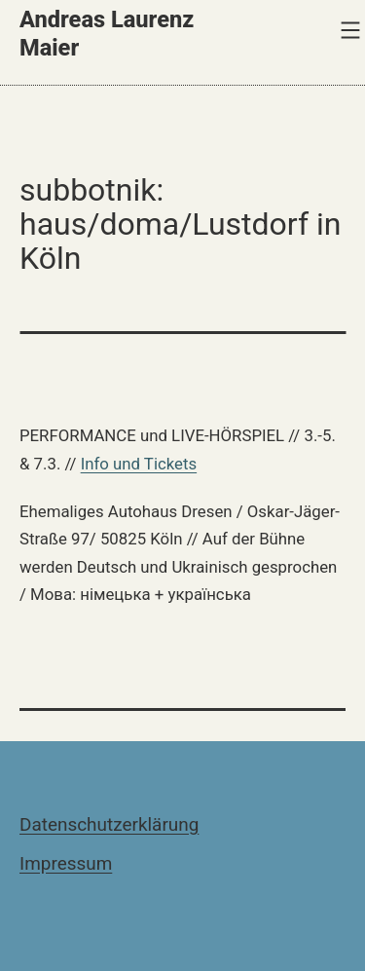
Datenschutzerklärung (109, 824)
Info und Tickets (139, 463)
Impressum (65, 863)
